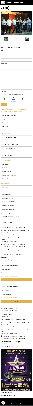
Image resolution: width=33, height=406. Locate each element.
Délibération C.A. (6, 133)
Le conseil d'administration (9, 115)
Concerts (4, 191)
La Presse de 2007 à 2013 (8, 202)
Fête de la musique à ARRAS (10, 217)
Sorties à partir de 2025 (8, 209)
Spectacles (5, 187)
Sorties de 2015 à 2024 (8, 198)
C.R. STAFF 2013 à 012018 (8, 148)
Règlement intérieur (7, 119)
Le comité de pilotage (8, 178)
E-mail (2, 57)
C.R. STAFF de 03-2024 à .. (9, 137)
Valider (17, 280)
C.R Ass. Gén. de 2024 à (8, 152)
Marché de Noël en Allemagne (11, 250)
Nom (2, 50)
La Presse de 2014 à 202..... (9, 205)
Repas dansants (6, 194)
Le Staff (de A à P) (7, 168)
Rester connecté (7, 273)
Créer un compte (4, 276)
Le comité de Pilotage (8, 122)
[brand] (12, 2)
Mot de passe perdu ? (13, 276)
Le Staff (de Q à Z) (7, 171)
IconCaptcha (13, 101)
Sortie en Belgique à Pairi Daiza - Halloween (15, 230)
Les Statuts (5, 126)
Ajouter (4, 105)
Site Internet (4, 63)
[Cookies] (3, 403)
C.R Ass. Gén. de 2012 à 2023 (9, 155)
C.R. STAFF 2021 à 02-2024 (9, 141)
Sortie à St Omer (6, 223)
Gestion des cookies (16, 404)
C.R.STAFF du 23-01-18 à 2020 (10, 144)
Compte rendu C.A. (7, 130)
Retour (16, 38)
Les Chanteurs (6, 164)
